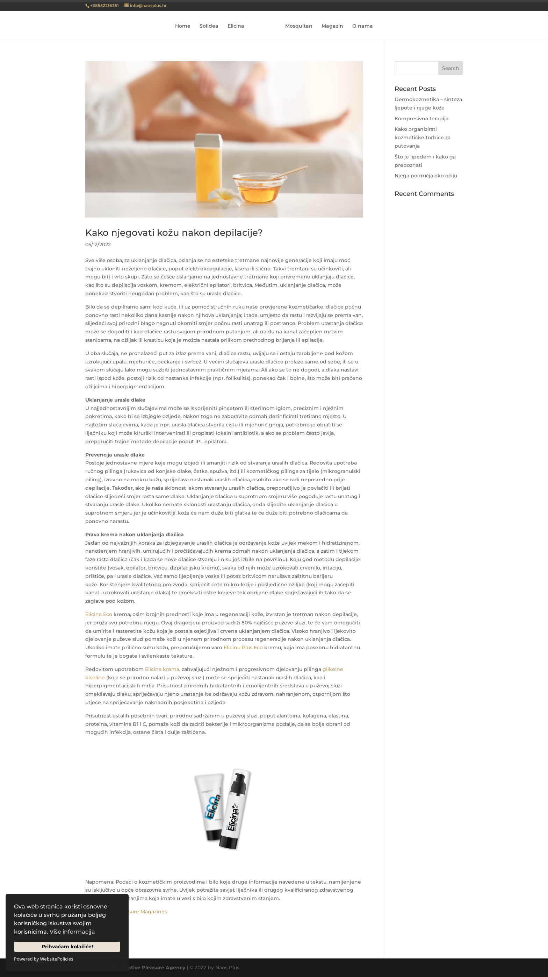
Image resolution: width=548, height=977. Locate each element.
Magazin (332, 26)
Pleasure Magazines (142, 911)
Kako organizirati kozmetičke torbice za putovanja (422, 137)
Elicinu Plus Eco (243, 647)
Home (182, 26)
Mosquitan (298, 26)
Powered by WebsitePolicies (43, 959)
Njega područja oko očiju (426, 175)
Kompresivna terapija (421, 118)
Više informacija (72, 931)
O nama (362, 26)
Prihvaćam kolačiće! (67, 946)
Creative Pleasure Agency (152, 967)
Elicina (236, 26)
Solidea (209, 26)
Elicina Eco (98, 614)
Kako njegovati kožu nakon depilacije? (174, 232)
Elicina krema (162, 669)
